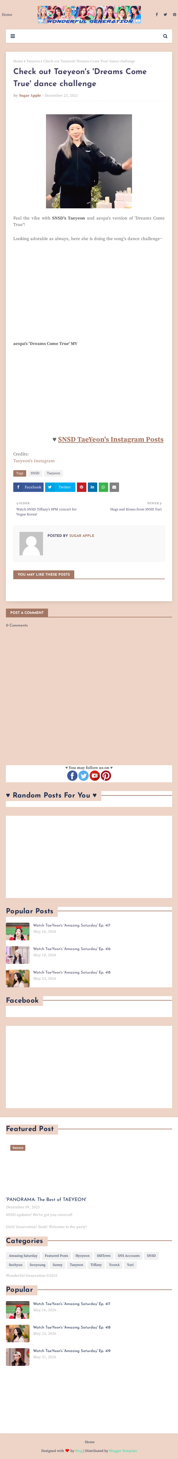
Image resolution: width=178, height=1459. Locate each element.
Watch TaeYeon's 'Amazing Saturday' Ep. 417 (71, 925)
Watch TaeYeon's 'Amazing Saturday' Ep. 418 (72, 972)
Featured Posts (56, 1256)
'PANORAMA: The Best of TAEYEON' (46, 1199)
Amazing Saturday (23, 1256)
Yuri (130, 1265)
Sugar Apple (30, 95)
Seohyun (15, 1265)
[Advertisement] (89, 857)
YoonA (114, 1265)
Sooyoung (37, 1265)
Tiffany (96, 1265)
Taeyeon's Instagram (34, 461)
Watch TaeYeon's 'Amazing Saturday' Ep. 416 (72, 949)
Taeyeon (33, 61)
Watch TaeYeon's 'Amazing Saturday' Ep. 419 (72, 1351)
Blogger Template (123, 1451)
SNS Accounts (129, 1256)
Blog (79, 1451)
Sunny (57, 1265)
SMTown (104, 1256)
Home (18, 61)
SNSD (35, 473)
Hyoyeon (82, 1256)
